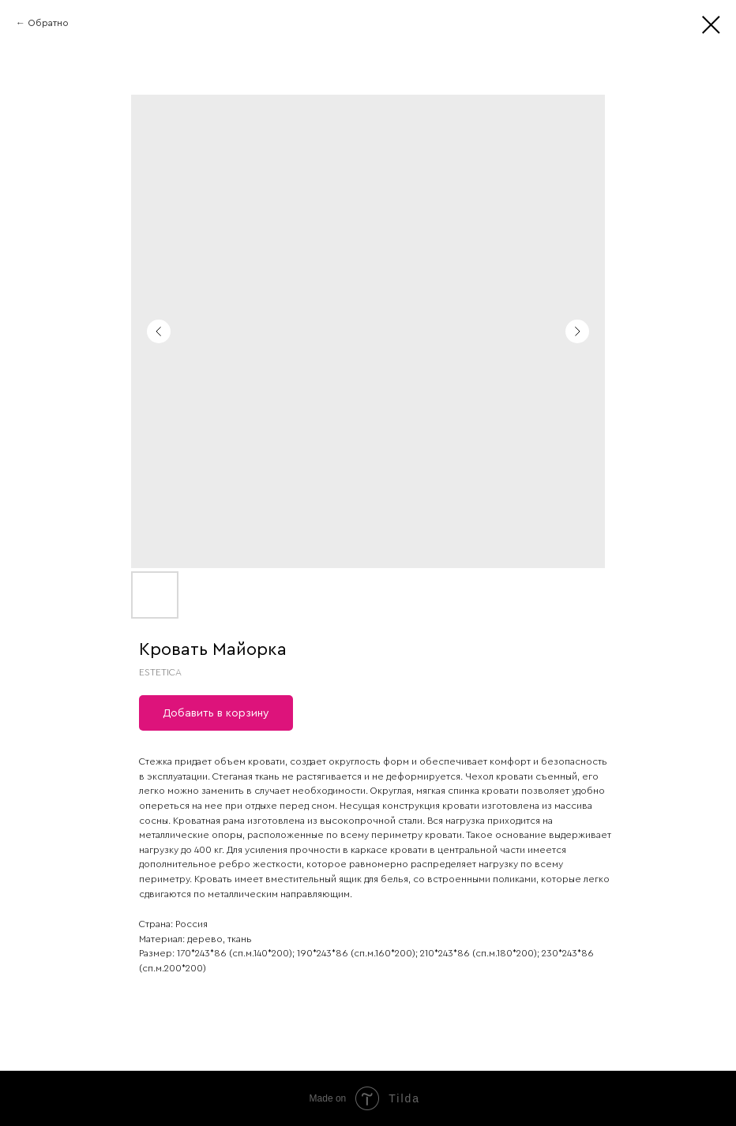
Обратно (48, 23)
